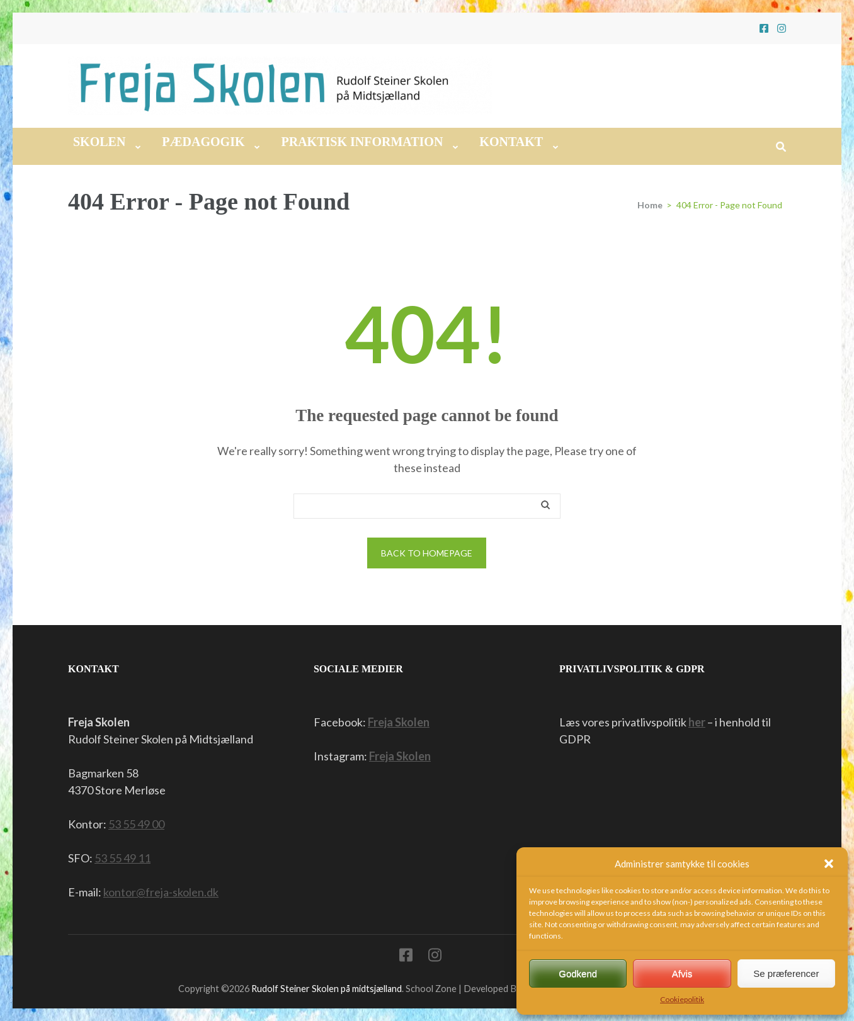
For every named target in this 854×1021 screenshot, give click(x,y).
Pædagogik (203, 142)
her (696, 722)
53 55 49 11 (122, 858)
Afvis (682, 973)
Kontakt (511, 142)
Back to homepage (426, 553)
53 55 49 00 (136, 824)
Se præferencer (786, 973)
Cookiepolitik (682, 999)
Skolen (99, 142)
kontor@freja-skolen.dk (161, 892)
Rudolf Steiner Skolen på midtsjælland (326, 988)
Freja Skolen (399, 722)
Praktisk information (362, 142)
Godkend (578, 973)
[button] (829, 863)
